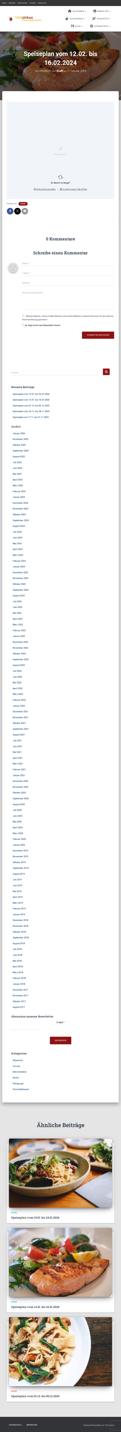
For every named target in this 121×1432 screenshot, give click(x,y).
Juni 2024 (17, 537)
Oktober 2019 (19, 862)
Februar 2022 (19, 700)
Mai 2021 (17, 752)
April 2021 (18, 758)
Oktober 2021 (19, 723)
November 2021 (20, 717)
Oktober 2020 (19, 792)
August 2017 (19, 1007)
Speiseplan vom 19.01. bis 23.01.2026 (31, 394)
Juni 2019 (17, 885)
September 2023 (21, 590)
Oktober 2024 (19, 514)
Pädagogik (18, 1083)
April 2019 (18, 897)
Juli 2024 (17, 532)
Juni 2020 (17, 816)
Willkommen (77, 11)
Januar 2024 (19, 566)
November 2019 (20, 856)
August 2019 (19, 874)
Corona (16, 1066)
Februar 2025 (19, 491)
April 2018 (18, 966)
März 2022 (18, 694)
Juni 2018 (17, 955)
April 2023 (18, 619)
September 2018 (21, 937)
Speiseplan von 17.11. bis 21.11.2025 (31, 417)
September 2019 (21, 868)
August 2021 (19, 734)
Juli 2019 (17, 879)
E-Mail (61, 1022)
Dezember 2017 (20, 990)
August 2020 (19, 804)
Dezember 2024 (20, 503)
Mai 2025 (17, 474)
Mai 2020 (17, 821)
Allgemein (18, 1060)
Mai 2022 (17, 682)
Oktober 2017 (19, 1001)
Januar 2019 (19, 914)
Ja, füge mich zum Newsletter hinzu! (41, 325)
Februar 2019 (19, 908)
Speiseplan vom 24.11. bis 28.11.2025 (31, 411)
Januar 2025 (19, 497)
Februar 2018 (19, 978)
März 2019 (18, 903)
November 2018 (20, 926)
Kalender (12, 3)
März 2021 (18, 763)
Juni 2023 (17, 607)
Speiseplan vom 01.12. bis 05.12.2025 (31, 405)
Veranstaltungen (21, 1089)
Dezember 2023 (20, 572)
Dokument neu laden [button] (45, 189)
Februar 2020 (19, 839)
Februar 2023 (19, 630)
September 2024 (21, 520)
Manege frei (102, 11)
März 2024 (18, 555)
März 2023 (18, 624)
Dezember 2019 (20, 850)
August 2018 (19, 943)
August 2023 (19, 595)
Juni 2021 (17, 746)
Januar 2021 (19, 775)
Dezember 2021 (20, 711)
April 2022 (18, 688)
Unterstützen (22, 3)
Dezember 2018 (20, 920)
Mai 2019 (17, 891)
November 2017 (20, 995)
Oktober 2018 (19, 932)
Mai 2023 (17, 613)
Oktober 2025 (19, 445)
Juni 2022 (17, 677)
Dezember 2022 (20, 642)
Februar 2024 (19, 561)
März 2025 (18, 485)
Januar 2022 (19, 706)
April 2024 (18, 549)
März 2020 (18, 833)
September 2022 (21, 659)
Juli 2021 (17, 740)
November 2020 (20, 787)
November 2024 (20, 508)
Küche (77, 26)
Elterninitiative (100, 26)
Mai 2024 (17, 543)
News (4, 3)
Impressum (42, 3)
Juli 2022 (17, 671)
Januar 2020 (19, 845)
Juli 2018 (17, 949)
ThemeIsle (109, 1425)
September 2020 (21, 798)
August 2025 (19, 456)
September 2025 (21, 450)
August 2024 (19, 526)
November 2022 (20, 648)
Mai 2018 (17, 961)
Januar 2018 (19, 984)
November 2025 (20, 439)
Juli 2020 (17, 810)
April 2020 (18, 827)
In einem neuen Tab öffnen (73, 189)
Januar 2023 (19, 636)
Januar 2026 (19, 433)
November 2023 (20, 578)
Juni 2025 (17, 468)
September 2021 (21, 729)
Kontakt (32, 3)
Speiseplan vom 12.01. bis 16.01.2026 (31, 400)
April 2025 (18, 479)
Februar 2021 (19, 769)
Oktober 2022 (19, 653)
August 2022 (19, 665)
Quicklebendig (75, 18)
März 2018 (18, 972)
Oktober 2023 (19, 584)
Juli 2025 (17, 462)
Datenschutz (15, 1425)
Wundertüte (101, 18)
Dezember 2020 (20, 781)
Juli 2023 (17, 601)
